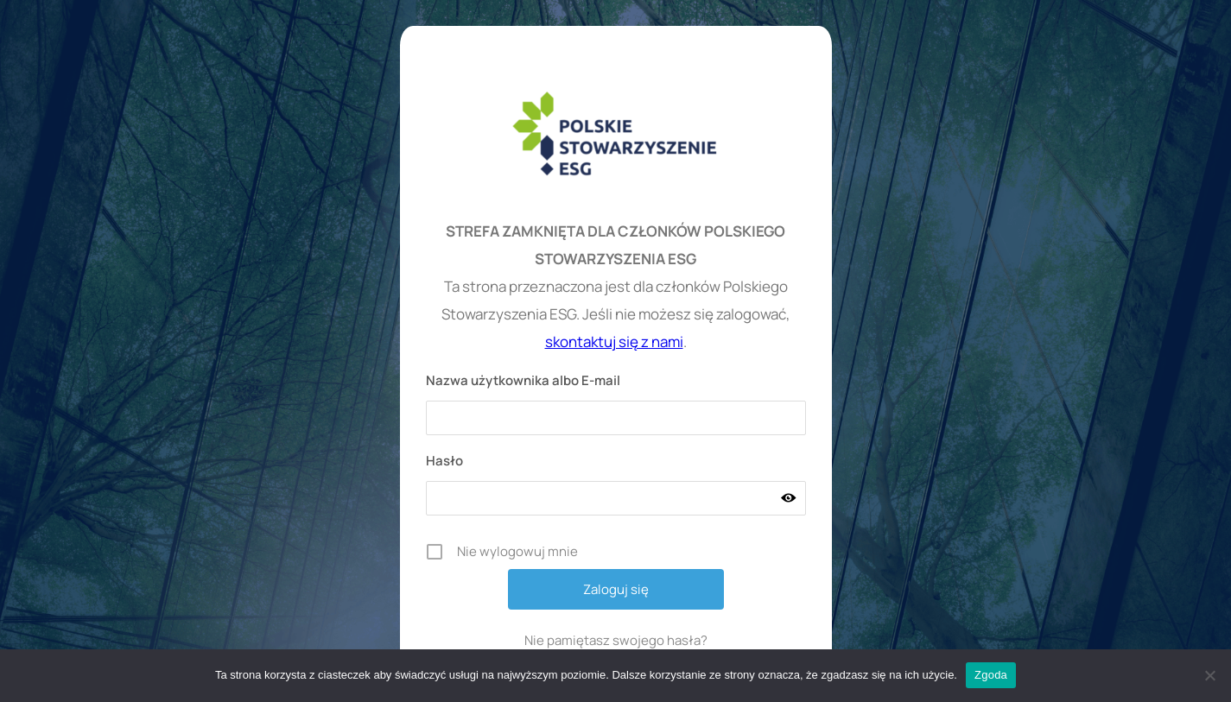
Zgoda (990, 674)
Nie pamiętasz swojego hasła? (616, 640)
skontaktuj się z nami (614, 341)
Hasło (444, 461)
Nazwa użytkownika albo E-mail (523, 380)
